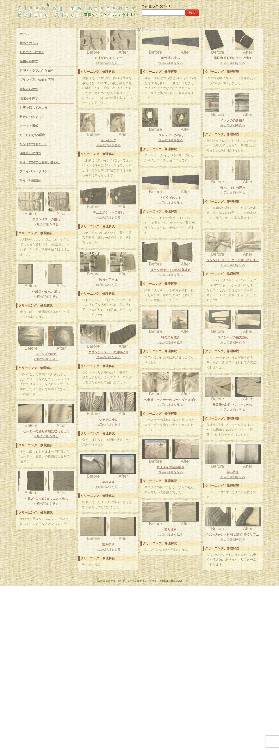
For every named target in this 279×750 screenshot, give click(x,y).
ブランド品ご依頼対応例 (37, 79)
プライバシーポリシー (35, 171)
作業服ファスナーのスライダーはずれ (170, 400)
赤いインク (108, 140)
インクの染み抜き (232, 120)
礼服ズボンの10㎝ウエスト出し (46, 498)
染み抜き (232, 472)
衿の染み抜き (170, 337)
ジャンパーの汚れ (170, 135)
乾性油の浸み (170, 58)
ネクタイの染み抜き (170, 467)
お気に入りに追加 (32, 52)
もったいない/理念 (32, 135)
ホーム (24, 34)
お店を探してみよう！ (35, 107)
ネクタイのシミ (170, 197)
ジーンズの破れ (46, 354)
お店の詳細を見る (108, 63)
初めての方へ (29, 43)
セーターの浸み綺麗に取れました (46, 431)
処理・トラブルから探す (37, 70)
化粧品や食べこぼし (46, 291)
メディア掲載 (29, 126)
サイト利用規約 (30, 180)
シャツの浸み (108, 419)
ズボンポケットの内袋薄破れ (170, 270)
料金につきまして (32, 116)
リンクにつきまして (33, 144)
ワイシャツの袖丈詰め (232, 337)
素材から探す (29, 89)
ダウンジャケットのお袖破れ (108, 352)
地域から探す (29, 98)
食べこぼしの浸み (232, 187)
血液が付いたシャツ (108, 58)
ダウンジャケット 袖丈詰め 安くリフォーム (233, 534)
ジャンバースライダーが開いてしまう (232, 260)
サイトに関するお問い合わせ (40, 162)
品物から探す (29, 61)
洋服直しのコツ (30, 153)
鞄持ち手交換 (108, 280)
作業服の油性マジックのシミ (233, 404)
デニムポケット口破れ (108, 212)
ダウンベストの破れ (46, 219)
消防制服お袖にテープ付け (232, 58)
